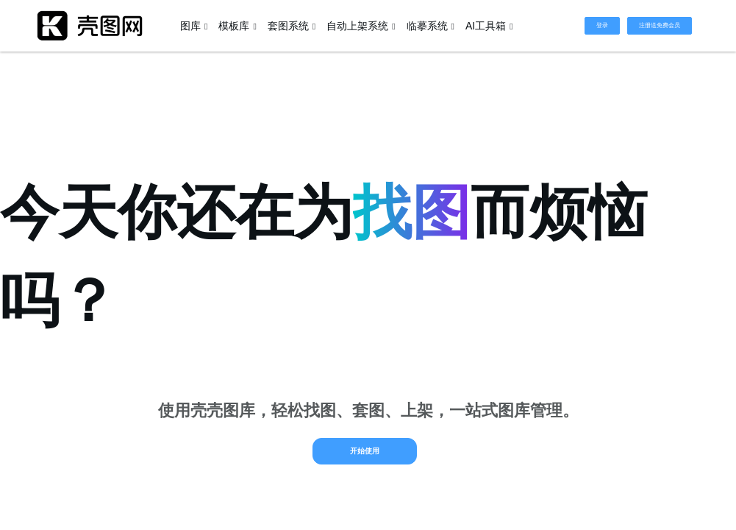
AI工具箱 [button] (489, 26)
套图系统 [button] (291, 26)
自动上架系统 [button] (360, 26)
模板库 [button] (237, 26)
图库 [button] (193, 26)
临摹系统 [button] (430, 26)
